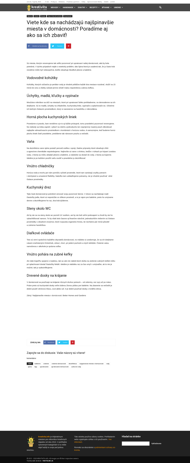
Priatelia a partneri (73, 2)
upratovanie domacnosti (60, 367)
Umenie (118, 7)
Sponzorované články (94, 2)
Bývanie (106, 7)
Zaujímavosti (68, 16)
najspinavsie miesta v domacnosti (91, 364)
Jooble (112, 2)
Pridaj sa (54, 2)
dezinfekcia (73, 364)
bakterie (38, 364)
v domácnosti (56, 295)
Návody (55, 7)
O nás (47, 2)
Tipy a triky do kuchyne (55, 16)
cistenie (46, 364)
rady (107, 364)
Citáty (83, 2)
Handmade (69, 7)
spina (30, 367)
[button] (160, 7)
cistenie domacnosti (59, 364)
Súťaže (106, 2)
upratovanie (44, 367)
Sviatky (82, 7)
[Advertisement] (71, 55)
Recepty (94, 7)
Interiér (36, 16)
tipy (36, 367)
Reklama (62, 2)
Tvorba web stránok (34, 461)
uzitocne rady (76, 367)
